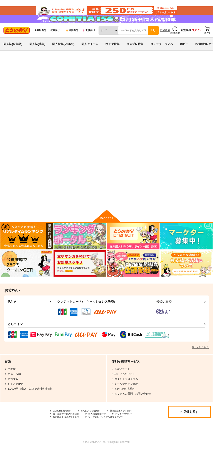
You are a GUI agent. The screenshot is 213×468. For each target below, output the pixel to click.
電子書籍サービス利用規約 (104, 427)
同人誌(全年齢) (12, 53)
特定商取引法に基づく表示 (68, 434)
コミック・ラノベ (161, 53)
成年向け (55, 39)
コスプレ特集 (134, 53)
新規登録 (186, 39)
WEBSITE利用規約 (64, 423)
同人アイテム (89, 53)
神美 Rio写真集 (120, 92)
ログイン (196, 39)
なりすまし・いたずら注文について (114, 434)
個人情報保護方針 (63, 431)
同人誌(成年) (37, 53)
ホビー (184, 53)
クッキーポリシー (93, 431)
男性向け (71, 39)
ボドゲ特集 (112, 53)
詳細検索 (165, 39)
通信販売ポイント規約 (66, 427)
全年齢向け (40, 39)
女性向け (88, 39)
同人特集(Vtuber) (63, 53)
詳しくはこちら (200, 360)
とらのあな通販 (11, 71)
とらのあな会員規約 (96, 423)
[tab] (66, 112)
